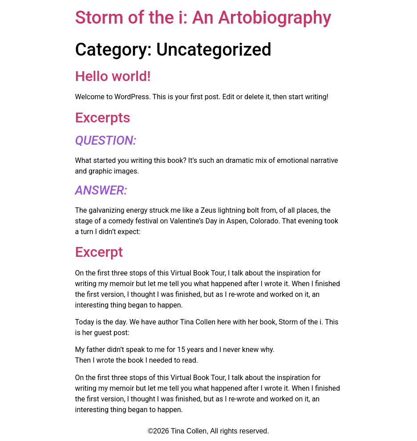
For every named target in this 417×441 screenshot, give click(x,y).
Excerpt (99, 251)
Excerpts (102, 117)
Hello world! (113, 76)
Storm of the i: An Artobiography (203, 17)
